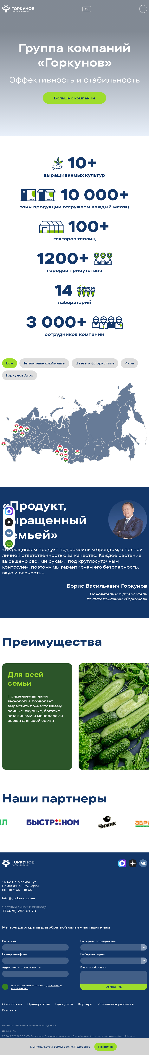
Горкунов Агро (19, 375)
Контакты (9, 1010)
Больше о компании (74, 98)
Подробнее (82, 1046)
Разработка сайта (83, 1036)
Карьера (85, 1004)
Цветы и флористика (94, 363)
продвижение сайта (109, 1036)
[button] (128, 643)
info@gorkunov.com (18, 898)
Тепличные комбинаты (44, 363)
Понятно (105, 1047)
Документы (9, 1030)
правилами (53, 985)
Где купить (64, 1004)
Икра (129, 363)
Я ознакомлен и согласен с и (36, 987)
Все (9, 363)
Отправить (114, 986)
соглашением (19, 988)
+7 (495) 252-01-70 (19, 911)
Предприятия (38, 1004)
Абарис (129, 1036)
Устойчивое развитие (115, 1004)
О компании (12, 1004)
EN (86, 9)
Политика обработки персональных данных (29, 1025)
